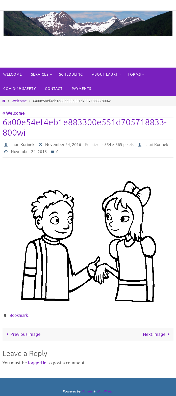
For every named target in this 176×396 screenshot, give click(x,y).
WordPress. (104, 391)
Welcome (19, 101)
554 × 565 (113, 144)
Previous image (22, 334)
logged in (37, 363)
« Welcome (14, 113)
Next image (157, 334)
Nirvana (86, 391)
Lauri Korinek (22, 144)
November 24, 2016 (63, 144)
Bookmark (19, 315)
